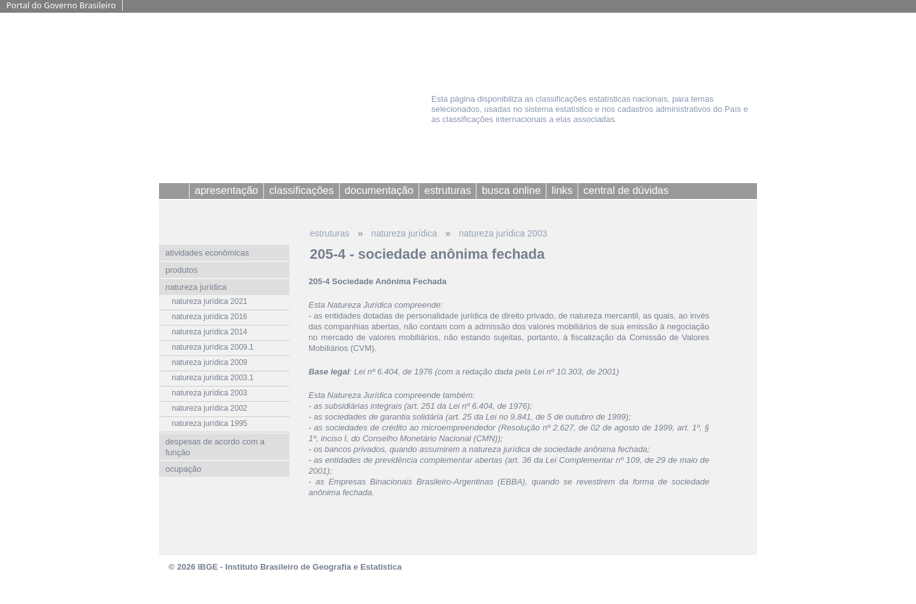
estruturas (329, 233)
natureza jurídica (404, 233)
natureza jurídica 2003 (503, 233)
